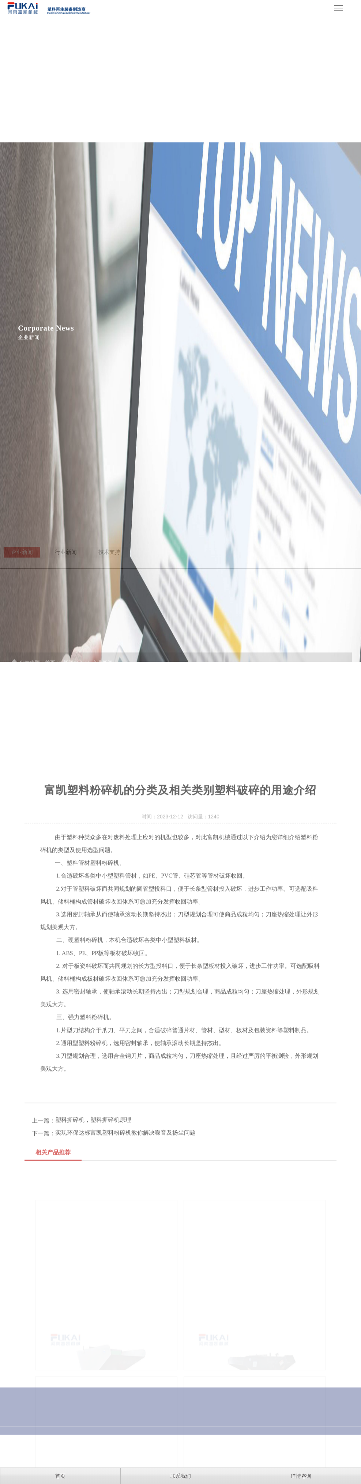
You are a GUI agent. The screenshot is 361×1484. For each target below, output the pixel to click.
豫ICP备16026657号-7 (166, 1452)
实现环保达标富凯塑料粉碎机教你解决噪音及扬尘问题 (125, 1221)
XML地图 (205, 1452)
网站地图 (340, 1452)
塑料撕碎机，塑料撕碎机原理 (93, 1208)
